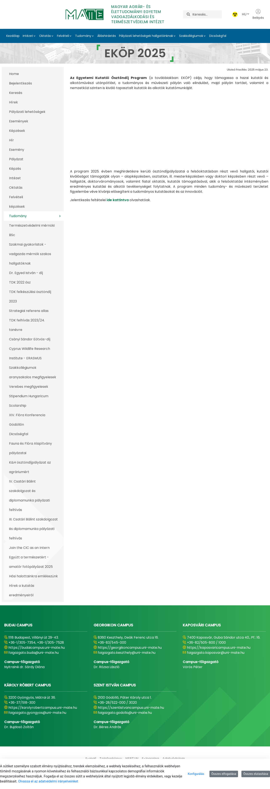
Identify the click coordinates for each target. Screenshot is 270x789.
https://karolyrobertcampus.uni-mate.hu (42, 707)
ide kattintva (118, 161)
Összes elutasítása (255, 774)
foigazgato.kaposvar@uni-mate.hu (215, 652)
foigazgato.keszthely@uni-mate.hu (126, 652)
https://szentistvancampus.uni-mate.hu (131, 707)
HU (246, 14)
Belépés (258, 14)
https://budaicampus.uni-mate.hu (36, 647)
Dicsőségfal (217, 36)
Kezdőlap (13, 36)
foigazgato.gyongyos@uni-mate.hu (37, 712)
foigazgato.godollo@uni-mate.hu (125, 712)
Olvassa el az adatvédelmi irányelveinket (48, 781)
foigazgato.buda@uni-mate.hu (33, 652)
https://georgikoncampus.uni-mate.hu (130, 647)
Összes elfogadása (223, 774)
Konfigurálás (196, 774)
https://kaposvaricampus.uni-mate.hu (218, 647)
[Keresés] (207, 14)
